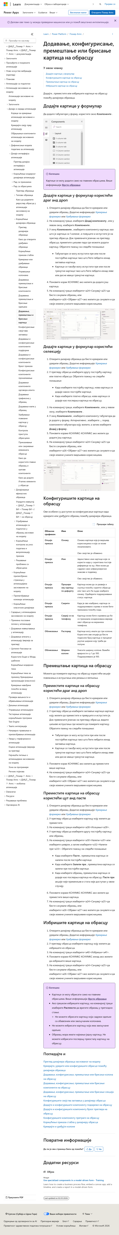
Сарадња (77, 1221)
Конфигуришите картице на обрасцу (64, 77)
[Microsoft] (6, 4)
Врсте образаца (71, 184)
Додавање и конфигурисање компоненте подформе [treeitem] (26, 344)
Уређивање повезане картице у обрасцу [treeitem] (24, 420)
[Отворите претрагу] (100, 4)
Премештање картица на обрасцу (62, 81)
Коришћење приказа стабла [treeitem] (26, 253)
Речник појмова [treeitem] (16, 771)
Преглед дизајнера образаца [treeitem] (23, 231)
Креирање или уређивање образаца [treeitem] (26, 263)
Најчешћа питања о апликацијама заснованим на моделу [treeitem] (21, 759)
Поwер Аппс (76, 33)
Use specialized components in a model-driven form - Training (73, 1180)
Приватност (91, 1221)
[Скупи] (32, 34)
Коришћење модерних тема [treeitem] (22, 666)
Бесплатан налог (78, 12)
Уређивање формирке (78, 216)
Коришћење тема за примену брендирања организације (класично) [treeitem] (23, 677)
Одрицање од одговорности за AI (20, 1221)
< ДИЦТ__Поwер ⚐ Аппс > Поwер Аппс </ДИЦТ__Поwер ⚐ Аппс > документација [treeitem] (21, 50)
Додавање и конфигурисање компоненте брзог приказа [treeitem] (26, 360)
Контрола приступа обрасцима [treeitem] (24, 434)
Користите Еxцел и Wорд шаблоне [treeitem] (23, 658)
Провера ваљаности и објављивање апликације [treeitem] (21, 699)
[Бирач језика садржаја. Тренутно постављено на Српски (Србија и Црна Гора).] (21, 1213)
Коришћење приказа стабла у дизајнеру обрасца (70, 1122)
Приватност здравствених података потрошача (27, 1225)
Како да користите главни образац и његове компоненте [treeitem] (27, 466)
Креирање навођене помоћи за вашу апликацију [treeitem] (21, 689)
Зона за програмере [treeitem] (18, 767)
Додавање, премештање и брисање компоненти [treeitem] (26, 285)
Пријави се (110, 3)
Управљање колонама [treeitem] (24, 273)
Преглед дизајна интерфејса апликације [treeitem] (22, 165)
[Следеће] (93, 4)
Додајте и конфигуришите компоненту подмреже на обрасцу (77, 1104)
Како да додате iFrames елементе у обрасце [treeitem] (27, 481)
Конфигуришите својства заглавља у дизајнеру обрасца (74, 1100)
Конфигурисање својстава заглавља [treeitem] (26, 330)
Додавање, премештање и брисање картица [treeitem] (26, 317)
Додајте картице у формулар (60, 73)
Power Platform (59, 33)
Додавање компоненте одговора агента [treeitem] (26, 386)
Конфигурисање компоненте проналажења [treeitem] (26, 374)
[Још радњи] (112, 34)
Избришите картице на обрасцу (61, 85)
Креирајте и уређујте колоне (59, 1126)
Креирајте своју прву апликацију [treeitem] (21, 127)
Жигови (83, 1225)
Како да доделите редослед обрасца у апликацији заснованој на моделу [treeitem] (26, 207)
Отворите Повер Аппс (102, 12)
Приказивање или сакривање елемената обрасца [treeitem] (26, 448)
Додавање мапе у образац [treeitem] (27, 408)
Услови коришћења (65, 1225)
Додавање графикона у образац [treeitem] (25, 398)
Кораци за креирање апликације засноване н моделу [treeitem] (22, 117)
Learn (46, 33)
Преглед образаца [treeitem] (25, 190)
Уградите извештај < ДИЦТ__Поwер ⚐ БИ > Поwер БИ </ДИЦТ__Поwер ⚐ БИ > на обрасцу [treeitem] (25, 509)
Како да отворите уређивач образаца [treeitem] (27, 243)
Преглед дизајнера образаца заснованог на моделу (71, 1061)
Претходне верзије (50, 1221)
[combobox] (20, 40)
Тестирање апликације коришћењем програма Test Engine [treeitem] (20, 718)
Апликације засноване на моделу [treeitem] (21, 98)
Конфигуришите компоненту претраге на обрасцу (71, 1117)
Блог (65, 1221)
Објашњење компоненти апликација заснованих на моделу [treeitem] (23, 137)
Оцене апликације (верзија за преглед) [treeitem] (22, 748)
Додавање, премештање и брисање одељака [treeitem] (26, 301)
